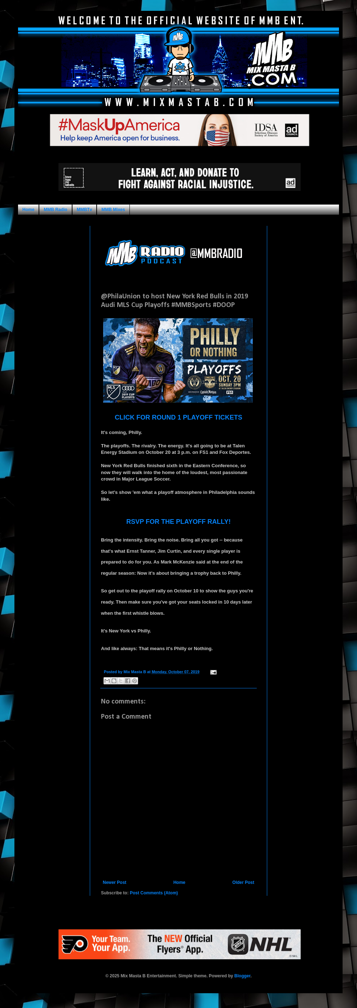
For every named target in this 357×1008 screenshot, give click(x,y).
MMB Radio (55, 209)
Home (28, 209)
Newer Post (114, 882)
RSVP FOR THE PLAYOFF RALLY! (178, 521)
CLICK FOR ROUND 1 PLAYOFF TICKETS (178, 417)
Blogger (242, 975)
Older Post (243, 882)
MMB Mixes (113, 209)
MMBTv (84, 209)
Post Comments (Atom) (154, 892)
